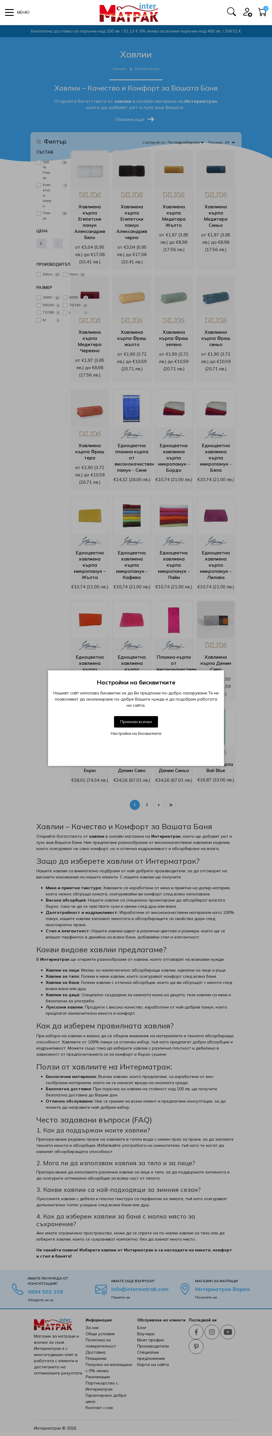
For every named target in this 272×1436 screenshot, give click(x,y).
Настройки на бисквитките (136, 733)
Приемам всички (136, 721)
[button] (17, 12)
